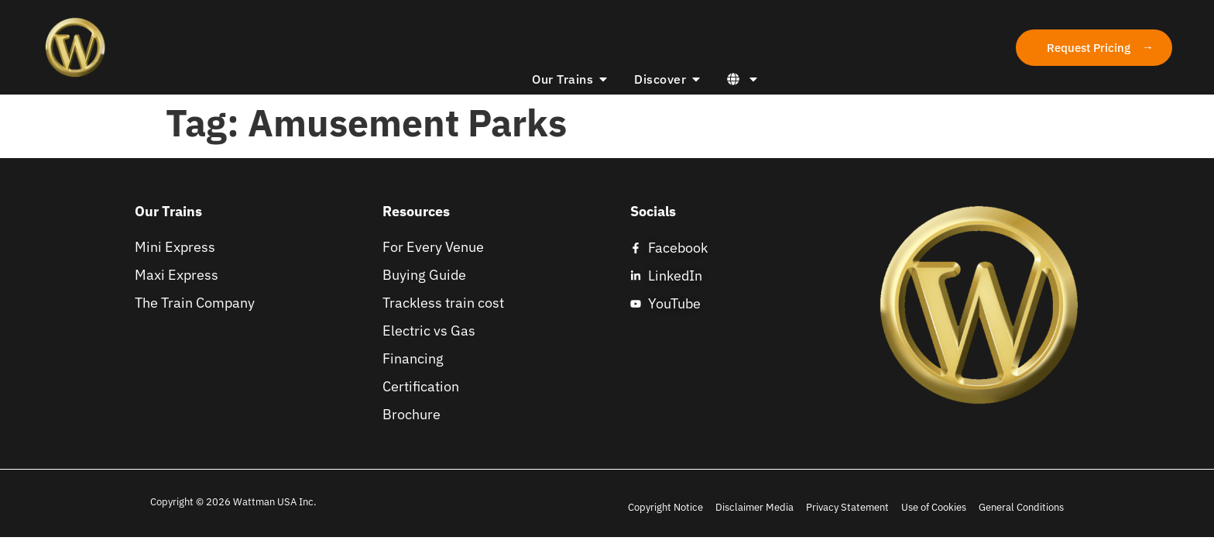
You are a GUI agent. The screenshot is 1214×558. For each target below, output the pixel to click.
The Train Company (195, 303)
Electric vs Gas (428, 331)
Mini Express (175, 247)
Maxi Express (176, 275)
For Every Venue (433, 247)
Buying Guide (424, 275)
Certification (420, 386)
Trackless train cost (443, 303)
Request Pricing (1088, 47)
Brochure (411, 414)
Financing (413, 359)
